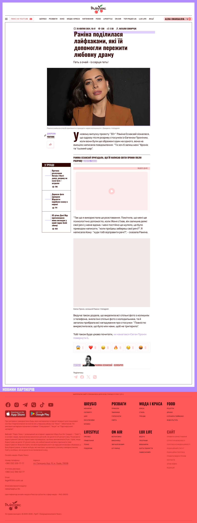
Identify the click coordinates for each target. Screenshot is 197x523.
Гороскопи (116, 416)
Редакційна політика (176, 452)
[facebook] (82, 377)
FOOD (98, 19)
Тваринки (116, 412)
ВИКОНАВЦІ (116, 441)
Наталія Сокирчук (127, 29)
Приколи (115, 408)
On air (118, 19)
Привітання (89, 441)
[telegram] (75, 377)
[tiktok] (42, 405)
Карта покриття (146, 448)
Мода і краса (73, 19)
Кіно (62, 19)
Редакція (171, 468)
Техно (86, 444)
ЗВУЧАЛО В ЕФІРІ (118, 444)
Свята (114, 420)
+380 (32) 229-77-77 (14, 463)
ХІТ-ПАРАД (116, 448)
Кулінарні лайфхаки (175, 416)
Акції (151, 19)
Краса (141, 408)
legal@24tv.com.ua (14, 480)
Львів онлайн (145, 452)
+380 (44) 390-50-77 (14, 471)
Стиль (141, 412)
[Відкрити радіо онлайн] (178, 19)
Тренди (142, 416)
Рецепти (170, 408)
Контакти (171, 460)
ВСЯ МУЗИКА (116, 437)
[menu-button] (6, 19)
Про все (87, 437)
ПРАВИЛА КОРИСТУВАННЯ (177, 437)
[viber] (95, 377)
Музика (87, 424)
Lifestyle (108, 19)
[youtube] (51, 405)
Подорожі (88, 448)
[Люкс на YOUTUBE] (21, 19)
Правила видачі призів (176, 456)
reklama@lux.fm (12, 488)
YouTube (51, 136)
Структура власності (176, 441)
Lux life (142, 19)
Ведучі (142, 437)
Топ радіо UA (130, 19)
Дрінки (170, 412)
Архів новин (172, 464)
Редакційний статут (175, 448)
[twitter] (88, 377)
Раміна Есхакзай (103, 365)
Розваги (53, 19)
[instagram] (17, 405)
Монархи (88, 408)
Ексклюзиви (89, 420)
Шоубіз (42, 19)
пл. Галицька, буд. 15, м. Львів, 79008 (50, 463)
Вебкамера (143, 444)
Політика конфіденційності (178, 444)
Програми (143, 441)
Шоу (85, 416)
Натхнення (87, 19)
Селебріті (118, 365)
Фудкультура (172, 420)
